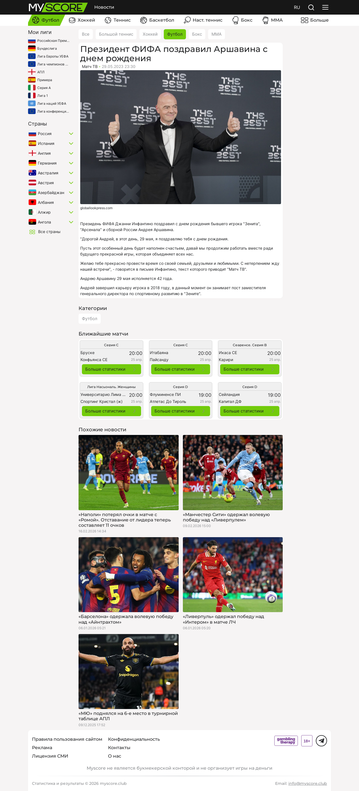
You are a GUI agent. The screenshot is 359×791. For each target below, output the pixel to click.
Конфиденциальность (134, 739)
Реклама (42, 747)
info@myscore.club (307, 783)
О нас (114, 756)
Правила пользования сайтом (67, 739)
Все (85, 34)
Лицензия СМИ (50, 756)
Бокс (197, 34)
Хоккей (150, 34)
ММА (216, 34)
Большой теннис (116, 34)
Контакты (119, 747)
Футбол (175, 34)
